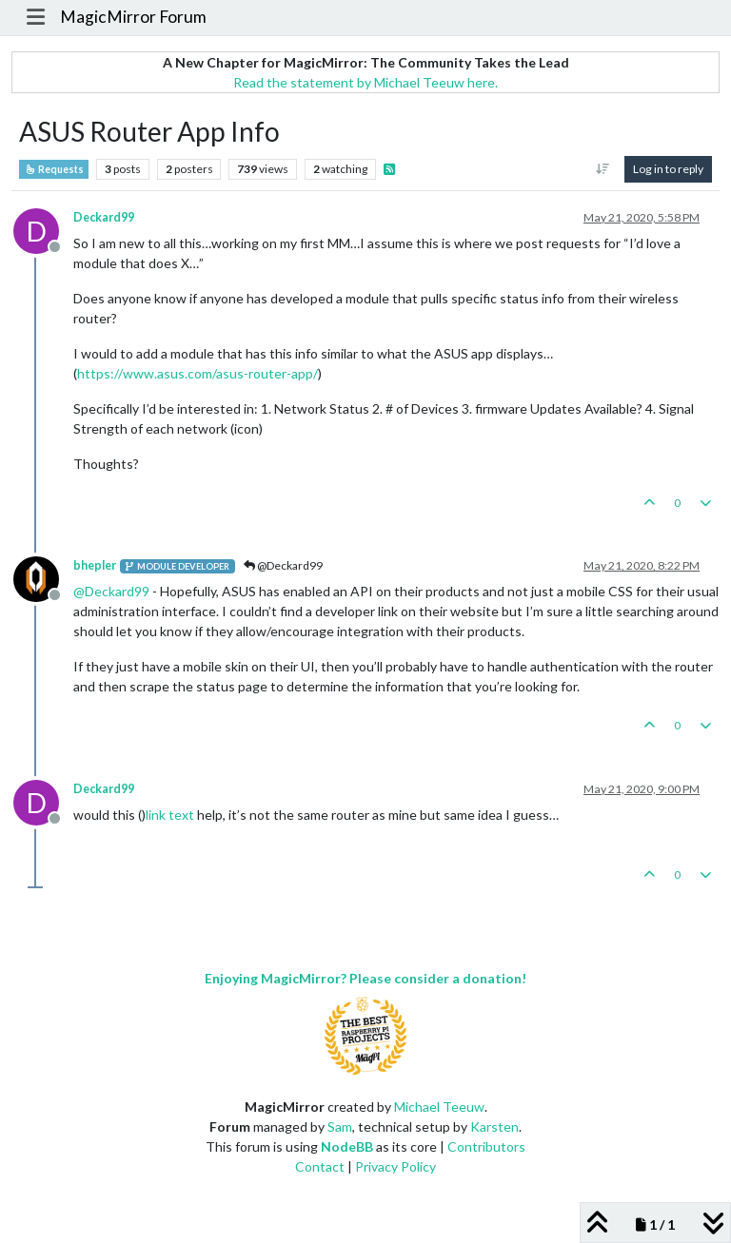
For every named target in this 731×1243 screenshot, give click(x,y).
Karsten (494, 1126)
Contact (320, 1166)
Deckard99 (103, 217)
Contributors (486, 1146)
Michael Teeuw (439, 1106)
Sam (339, 1126)
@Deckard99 (283, 565)
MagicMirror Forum (133, 17)
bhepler (94, 565)
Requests (54, 169)
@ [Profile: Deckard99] (111, 591)
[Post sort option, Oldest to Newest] (603, 169)
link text (170, 814)
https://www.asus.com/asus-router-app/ (197, 373)
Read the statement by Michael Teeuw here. (365, 82)
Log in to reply (668, 169)
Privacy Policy (395, 1166)
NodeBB (347, 1146)
